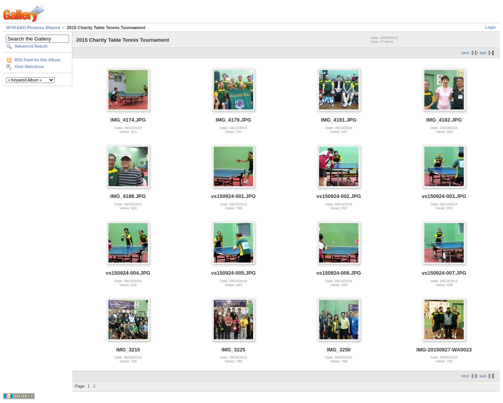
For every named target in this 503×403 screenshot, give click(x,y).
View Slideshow (29, 67)
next (465, 53)
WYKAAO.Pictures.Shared (33, 27)
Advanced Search (31, 46)
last (483, 53)
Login (490, 27)
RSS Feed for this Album (38, 60)
